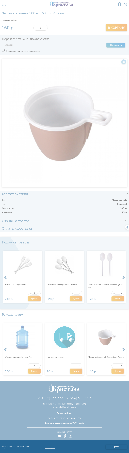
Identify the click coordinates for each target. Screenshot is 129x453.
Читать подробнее (50, 447)
